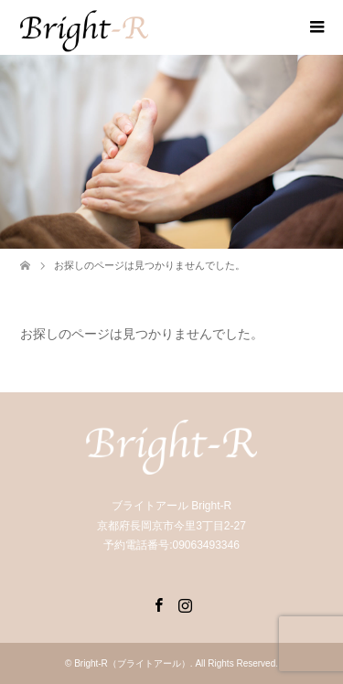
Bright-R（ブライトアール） (132, 663)
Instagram (185, 603)
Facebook (158, 603)
